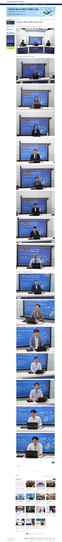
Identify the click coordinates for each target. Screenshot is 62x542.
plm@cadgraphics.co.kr (51, 538)
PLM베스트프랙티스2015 (40, 513)
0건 (17, 23)
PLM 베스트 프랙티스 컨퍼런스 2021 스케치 (20, 501)
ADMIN (51, 540)
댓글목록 (18, 466)
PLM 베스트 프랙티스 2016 (30, 514)
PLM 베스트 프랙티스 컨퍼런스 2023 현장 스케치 (51, 489)
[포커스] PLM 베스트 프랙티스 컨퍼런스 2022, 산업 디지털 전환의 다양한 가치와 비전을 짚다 (29, 26)
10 (40, 533)
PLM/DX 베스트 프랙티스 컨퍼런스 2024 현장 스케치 (40, 489)
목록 (53, 462)
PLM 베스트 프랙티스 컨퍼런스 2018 (51, 501)
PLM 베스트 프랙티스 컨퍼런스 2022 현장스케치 (20, 489)
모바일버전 (53, 540)
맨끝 (44, 533)
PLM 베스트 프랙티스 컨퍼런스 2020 (30, 501)
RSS (54, 479)
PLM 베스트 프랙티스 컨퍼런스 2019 (40, 501)
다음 (42, 533)
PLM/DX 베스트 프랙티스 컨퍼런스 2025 (30, 489)
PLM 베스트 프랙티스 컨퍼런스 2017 (20, 514)
